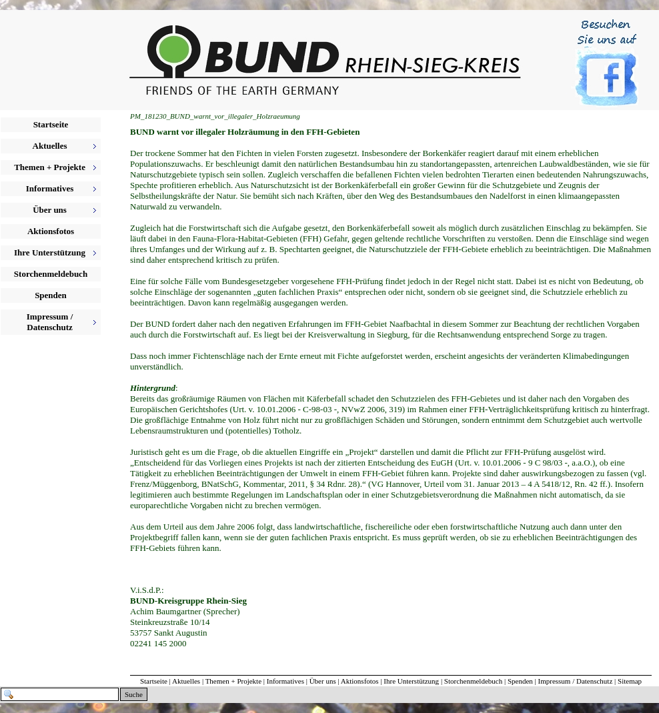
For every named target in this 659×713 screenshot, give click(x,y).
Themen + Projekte (233, 681)
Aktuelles (186, 681)
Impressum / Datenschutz (575, 681)
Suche (134, 694)
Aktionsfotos (50, 231)
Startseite (51, 124)
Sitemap (630, 681)
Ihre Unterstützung (411, 681)
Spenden (51, 295)
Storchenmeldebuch (50, 274)
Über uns (322, 681)
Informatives (285, 681)
